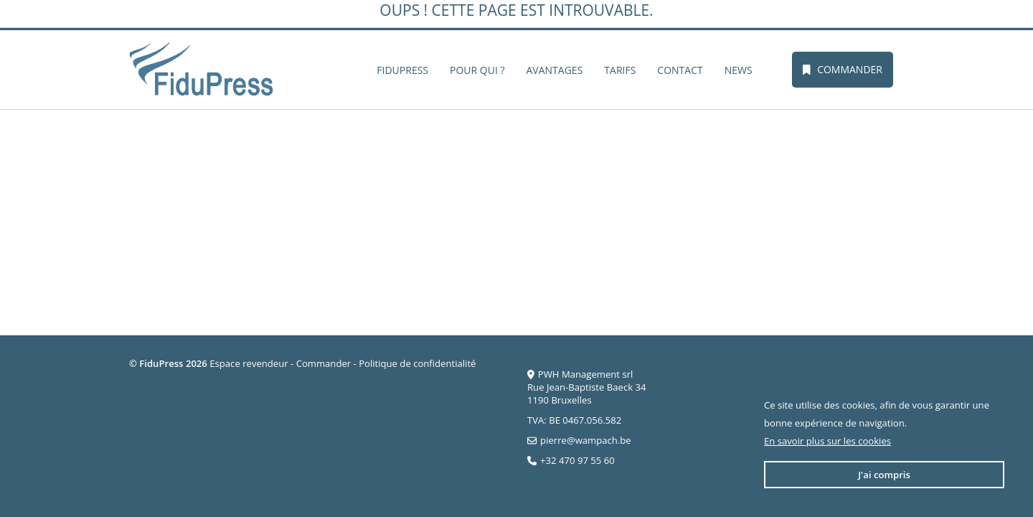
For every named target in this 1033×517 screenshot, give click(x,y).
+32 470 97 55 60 (577, 460)
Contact (679, 70)
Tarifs (620, 70)
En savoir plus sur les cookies (827, 440)
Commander (842, 69)
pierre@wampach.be (585, 440)
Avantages (555, 70)
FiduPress (402, 70)
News (739, 70)
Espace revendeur (248, 363)
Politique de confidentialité (417, 363)
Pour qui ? (477, 70)
